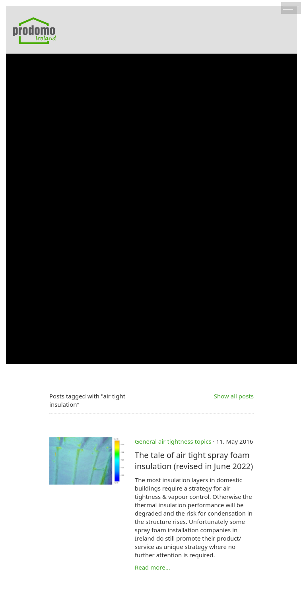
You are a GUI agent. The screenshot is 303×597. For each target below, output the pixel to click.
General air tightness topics (173, 441)
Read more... (152, 567)
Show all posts (234, 396)
